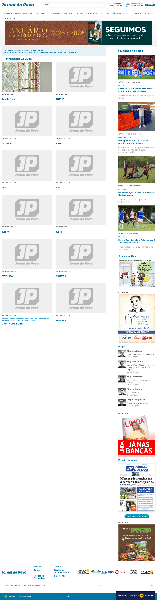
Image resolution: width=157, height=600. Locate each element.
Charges (136, 13)
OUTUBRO (61, 276)
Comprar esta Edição (136, 516)
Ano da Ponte (8, 99)
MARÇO (59, 143)
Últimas (8, 13)
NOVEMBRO (61, 321)
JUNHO (5, 232)
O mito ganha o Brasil (12, 324)
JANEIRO (60, 99)
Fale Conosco (61, 576)
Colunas (68, 13)
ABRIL (5, 188)
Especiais (105, 13)
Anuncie (38, 570)
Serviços (148, 13)
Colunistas (55, 13)
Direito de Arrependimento (62, 571)
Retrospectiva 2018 (18, 58)
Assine (57, 567)
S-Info (98, 585)
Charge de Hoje (127, 256)
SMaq (153, 585)
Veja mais (149, 5)
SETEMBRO (7, 276)
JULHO (59, 232)
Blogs (80, 13)
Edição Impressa (23, 13)
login (118, 4)
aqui (46, 52)
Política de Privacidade (40, 577)
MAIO (58, 188)
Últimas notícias (131, 50)
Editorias (40, 13)
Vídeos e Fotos (120, 13)
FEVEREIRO (7, 143)
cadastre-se (116, 6)
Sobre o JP (39, 567)
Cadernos (91, 13)
